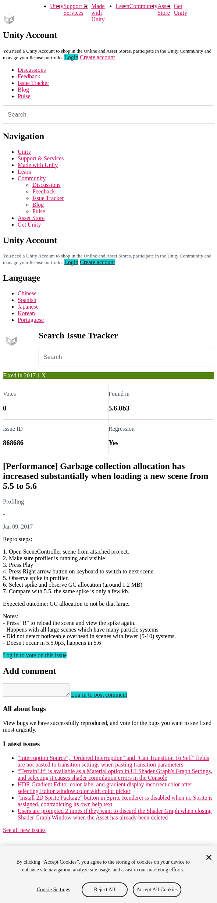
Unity (56, 6)
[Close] (208, 857)
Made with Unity (97, 12)
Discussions (32, 70)
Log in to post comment (106, 697)
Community (143, 6)
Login (71, 57)
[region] (108, 874)
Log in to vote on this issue (35, 655)
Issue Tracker (33, 83)
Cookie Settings (53, 889)
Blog (23, 89)
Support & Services (75, 9)
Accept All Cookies (157, 889)
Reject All (104, 889)
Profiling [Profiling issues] (13, 501)
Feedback (29, 76)
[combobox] (108, 115)
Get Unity (180, 9)
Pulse (24, 96)
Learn (122, 6)
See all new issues (24, 832)
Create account (97, 57)
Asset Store (164, 9)
